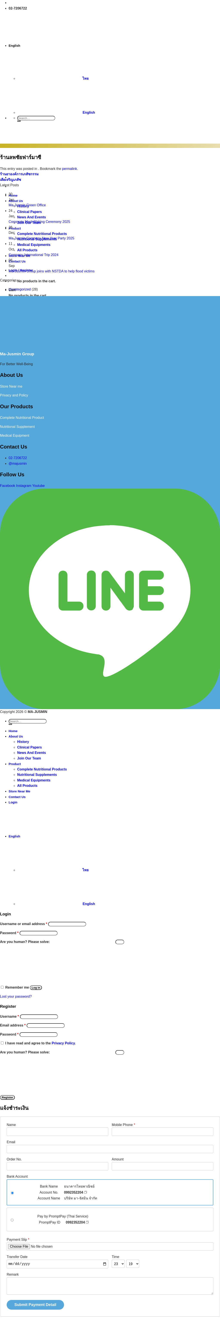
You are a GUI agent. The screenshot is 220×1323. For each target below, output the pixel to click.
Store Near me (11, 386)
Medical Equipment (14, 435)
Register (7, 1097)
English (47, 45)
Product (15, 764)
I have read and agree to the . (40, 1043)
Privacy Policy (63, 1043)
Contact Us (17, 797)
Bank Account (17, 1176)
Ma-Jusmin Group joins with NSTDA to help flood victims (52, 271)
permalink (69, 169)
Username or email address (23, 924)
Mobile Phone (123, 1125)
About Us (16, 736)
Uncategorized (20, 289)
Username (9, 1016)
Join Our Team (29, 758)
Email (11, 1142)
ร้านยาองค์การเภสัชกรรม (19, 174)
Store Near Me (19, 791)
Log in (36, 987)
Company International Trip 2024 (33, 255)
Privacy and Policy (14, 395)
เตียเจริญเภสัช (10, 180)
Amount (118, 1159)
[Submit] (19, 121)
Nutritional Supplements (37, 774)
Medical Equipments (33, 780)
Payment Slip (18, 1239)
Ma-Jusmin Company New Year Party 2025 (41, 238)
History (23, 742)
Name (11, 1125)
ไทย (53, 78)
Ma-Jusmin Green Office (27, 205)
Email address (13, 1025)
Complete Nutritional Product (22, 417)
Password (9, 933)
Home (13, 731)
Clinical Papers (29, 747)
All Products (27, 785)
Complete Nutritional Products (42, 769)
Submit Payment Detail (35, 1305)
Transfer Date (17, 1257)
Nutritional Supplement (17, 427)
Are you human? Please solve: (62, 942)
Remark (13, 1274)
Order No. (14, 1159)
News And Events (31, 753)
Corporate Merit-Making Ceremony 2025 (39, 222)
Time (115, 1257)
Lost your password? (16, 996)
